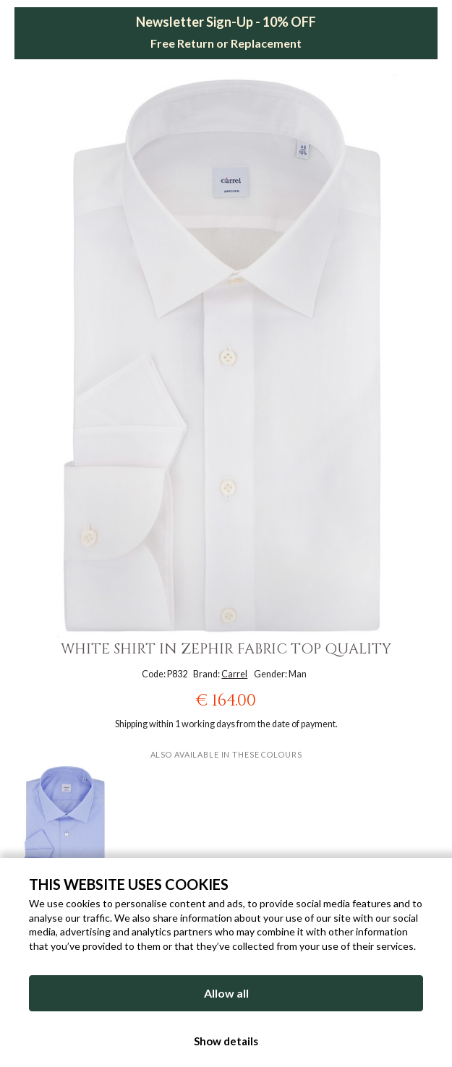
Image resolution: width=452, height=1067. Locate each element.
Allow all (226, 993)
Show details (226, 1040)
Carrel (234, 674)
